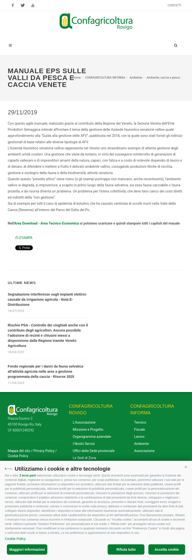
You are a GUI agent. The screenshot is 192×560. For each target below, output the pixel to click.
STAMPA (24, 238)
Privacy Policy (43, 451)
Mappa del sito (19, 451)
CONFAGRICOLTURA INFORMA (105, 77)
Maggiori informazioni (27, 549)
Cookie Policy (15, 539)
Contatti (174, 5)
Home (77, 77)
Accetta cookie (167, 549)
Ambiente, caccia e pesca (163, 77)
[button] (186, 467)
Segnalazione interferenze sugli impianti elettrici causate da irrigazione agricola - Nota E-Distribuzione (47, 299)
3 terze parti (27, 475)
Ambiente (135, 77)
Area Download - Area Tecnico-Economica (46, 223)
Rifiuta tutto (126, 549)
